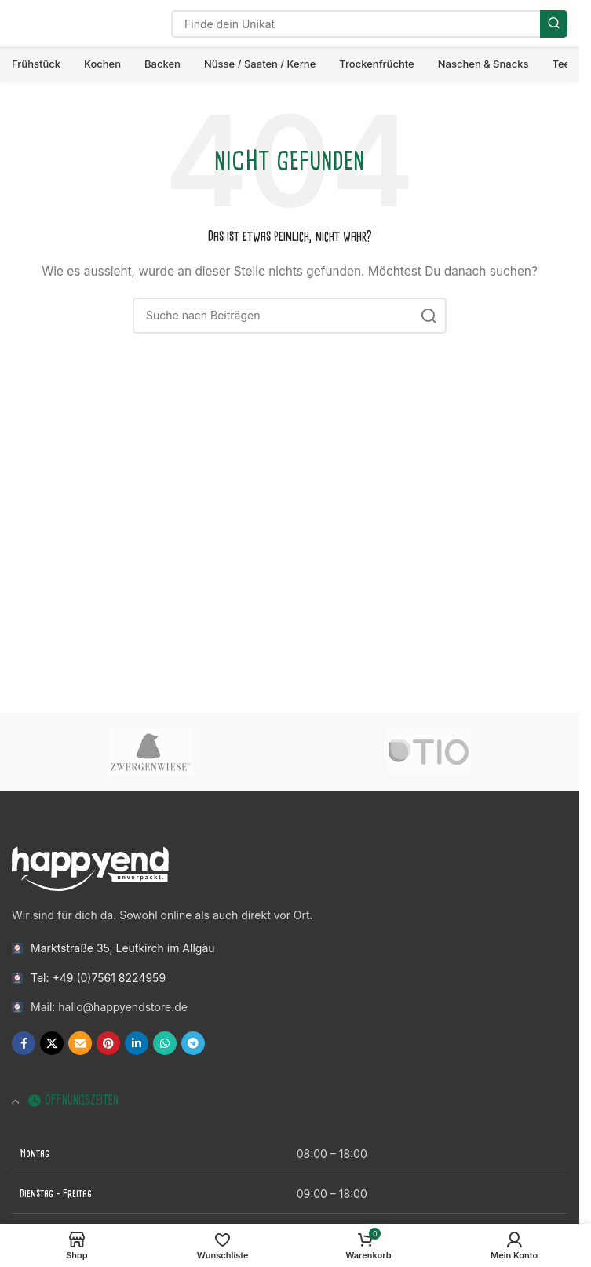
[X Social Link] (52, 1043)
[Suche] (369, 24)
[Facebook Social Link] (23, 1043)
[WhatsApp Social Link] (165, 1043)
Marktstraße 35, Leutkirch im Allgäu (123, 948)
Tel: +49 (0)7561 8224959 (98, 977)
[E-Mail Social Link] (80, 1043)
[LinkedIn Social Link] (136, 1043)
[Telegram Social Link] (193, 1043)
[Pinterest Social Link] (108, 1043)
